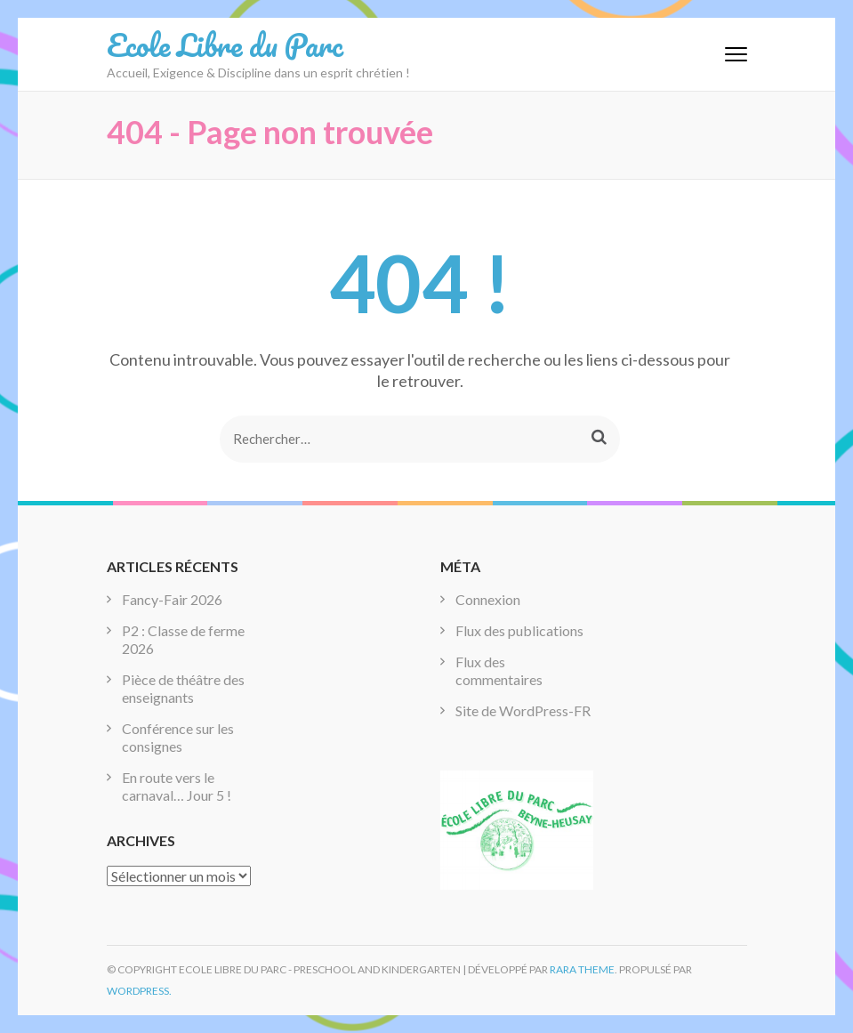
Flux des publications (519, 630)
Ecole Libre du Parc (225, 44)
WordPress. (139, 990)
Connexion (487, 599)
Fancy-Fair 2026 (172, 599)
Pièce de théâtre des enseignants (183, 688)
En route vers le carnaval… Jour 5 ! (176, 786)
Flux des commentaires (499, 670)
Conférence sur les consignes (178, 737)
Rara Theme (582, 969)
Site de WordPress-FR (523, 710)
